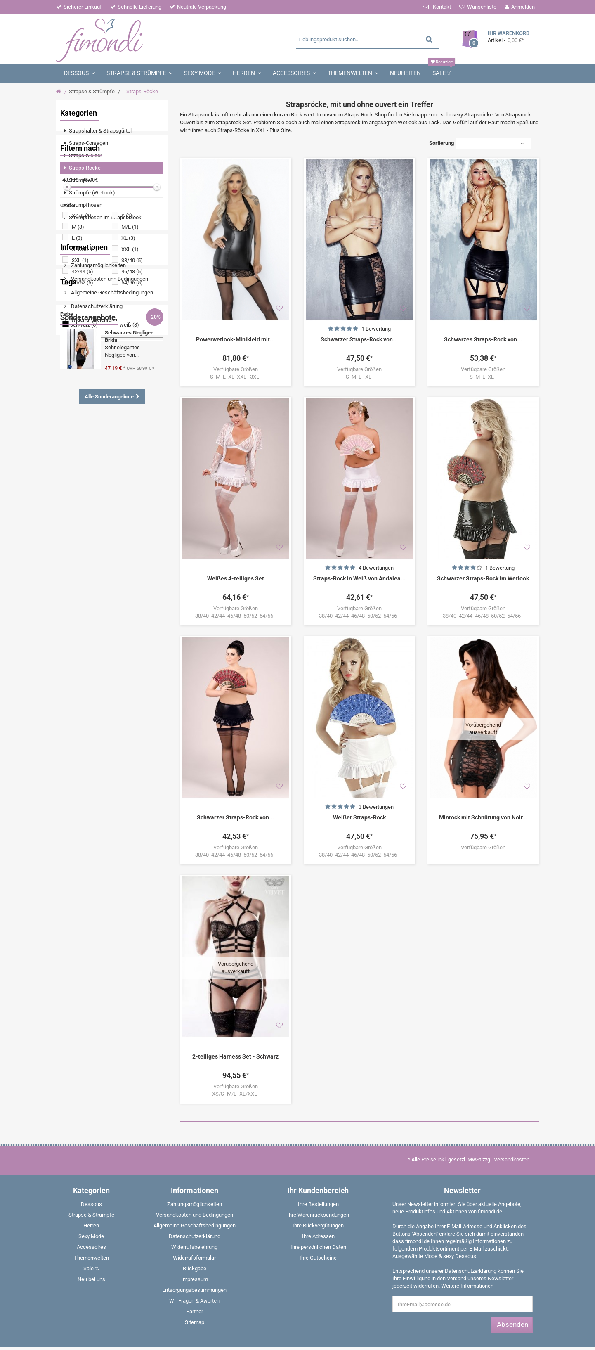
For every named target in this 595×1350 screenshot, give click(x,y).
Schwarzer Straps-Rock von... (359, 339)
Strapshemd (104, 700)
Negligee (130, 614)
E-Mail (509, 1317)
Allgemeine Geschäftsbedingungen (111, 510)
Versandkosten (511, 1103)
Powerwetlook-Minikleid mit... (235, 339)
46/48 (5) (132, 372)
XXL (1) (130, 350)
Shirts (73, 700)
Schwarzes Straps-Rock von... (483, 339)
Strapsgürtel (81, 713)
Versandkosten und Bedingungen (109, 496)
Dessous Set (122, 676)
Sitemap (194, 1266)
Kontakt (442, 7)
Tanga (95, 651)
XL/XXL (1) (84, 350)
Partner (79, 564)
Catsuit (137, 638)
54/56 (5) (132, 383)
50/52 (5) (82, 383)
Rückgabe (194, 1212)
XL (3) (128, 339)
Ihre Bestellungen (318, 1148)
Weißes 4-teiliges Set (235, 578)
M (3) (78, 327)
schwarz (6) (84, 425)
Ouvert (74, 663)
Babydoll (77, 725)
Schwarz (122, 651)
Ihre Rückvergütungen (318, 1169)
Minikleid (108, 638)
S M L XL (483, 377)
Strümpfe (78, 638)
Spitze (103, 614)
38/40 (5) (132, 361)
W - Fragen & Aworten (194, 1244)
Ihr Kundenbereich (318, 1134)
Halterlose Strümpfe (128, 713)
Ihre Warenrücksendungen (318, 1159)
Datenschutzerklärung (96, 523)
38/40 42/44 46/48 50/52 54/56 (235, 616)
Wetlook (76, 614)
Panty (102, 725)
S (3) (126, 316)
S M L (359, 377)
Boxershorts (103, 737)
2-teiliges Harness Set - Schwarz (235, 1000)
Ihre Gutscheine (318, 1201)
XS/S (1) (82, 316)
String (139, 688)
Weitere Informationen (467, 1230)
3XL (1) (80, 361)
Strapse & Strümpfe (92, 91)
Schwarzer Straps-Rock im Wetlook (483, 578)
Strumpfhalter (118, 626)
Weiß (73, 737)
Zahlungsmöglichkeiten (98, 482)
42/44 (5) (82, 372)
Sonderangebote (88, 765)
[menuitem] (111, 131)
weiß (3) (129, 425)
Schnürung (79, 626)
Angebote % (106, 663)
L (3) (77, 339)
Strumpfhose (82, 676)
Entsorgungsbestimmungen (194, 1234)
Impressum (84, 550)
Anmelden (523, 7)
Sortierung (441, 143)
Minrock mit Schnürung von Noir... (483, 817)
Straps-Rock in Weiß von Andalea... (359, 578)
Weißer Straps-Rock (359, 817)
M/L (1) (130, 327)
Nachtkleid (79, 688)
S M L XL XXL (235, 377)
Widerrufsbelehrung (93, 537)
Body (72, 651)
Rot (132, 700)
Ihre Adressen (318, 1180)
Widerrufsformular (194, 1201)
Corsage (128, 725)
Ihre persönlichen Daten (318, 1191)
